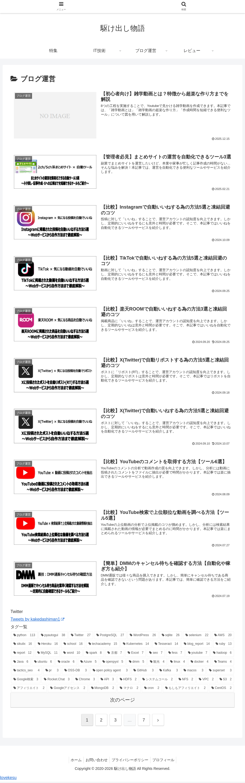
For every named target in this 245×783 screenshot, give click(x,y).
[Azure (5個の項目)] (88, 663)
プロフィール (166, 761)
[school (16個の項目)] (73, 646)
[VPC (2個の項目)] (206, 681)
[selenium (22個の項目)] (197, 637)
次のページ (122, 701)
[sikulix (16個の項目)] (22, 646)
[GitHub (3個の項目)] (143, 672)
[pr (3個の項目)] (52, 672)
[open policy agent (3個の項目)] (110, 672)
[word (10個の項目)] (71, 654)
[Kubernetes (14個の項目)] (136, 646)
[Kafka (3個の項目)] (168, 672)
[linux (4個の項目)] (177, 663)
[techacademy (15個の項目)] (102, 646)
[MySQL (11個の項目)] (47, 654)
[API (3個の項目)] (107, 681)
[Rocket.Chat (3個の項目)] (56, 681)
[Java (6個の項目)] (21, 663)
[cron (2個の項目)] (152, 690)
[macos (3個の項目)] (193, 672)
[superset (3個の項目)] (220, 672)
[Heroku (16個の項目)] (47, 646)
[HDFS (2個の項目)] (128, 681)
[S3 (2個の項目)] (225, 681)
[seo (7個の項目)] (156, 654)
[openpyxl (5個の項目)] (113, 663)
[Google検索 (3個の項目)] (25, 681)
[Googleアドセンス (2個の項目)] (67, 690)
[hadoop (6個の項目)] (222, 654)
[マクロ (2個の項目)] (128, 690)
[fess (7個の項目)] (175, 654)
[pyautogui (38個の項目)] (53, 637)
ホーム (73, 761)
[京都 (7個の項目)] (114, 654)
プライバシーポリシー (130, 761)
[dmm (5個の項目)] (137, 663)
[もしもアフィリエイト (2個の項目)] (185, 690)
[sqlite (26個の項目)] (170, 637)
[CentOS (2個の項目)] (221, 690)
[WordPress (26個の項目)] (142, 637)
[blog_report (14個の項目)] (196, 646)
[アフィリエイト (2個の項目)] (29, 690)
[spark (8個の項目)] (94, 654)
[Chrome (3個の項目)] (85, 681)
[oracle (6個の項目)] (66, 663)
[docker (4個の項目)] (199, 663)
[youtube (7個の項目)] (198, 654)
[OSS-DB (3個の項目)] (75, 672)
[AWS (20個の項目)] (223, 637)
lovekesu (8, 779)
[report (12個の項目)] (22, 654)
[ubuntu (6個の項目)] (43, 663)
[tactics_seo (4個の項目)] (26, 672)
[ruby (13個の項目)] (223, 646)
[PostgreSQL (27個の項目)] (110, 637)
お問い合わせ (96, 761)
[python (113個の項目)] (24, 637)
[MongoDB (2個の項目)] (103, 690)
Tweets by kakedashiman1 (37, 621)
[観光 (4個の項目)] (157, 663)
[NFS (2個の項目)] (186, 681)
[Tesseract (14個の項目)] (166, 646)
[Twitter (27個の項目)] (81, 637)
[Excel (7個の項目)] (135, 654)
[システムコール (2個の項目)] (157, 681)
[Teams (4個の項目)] (223, 663)
